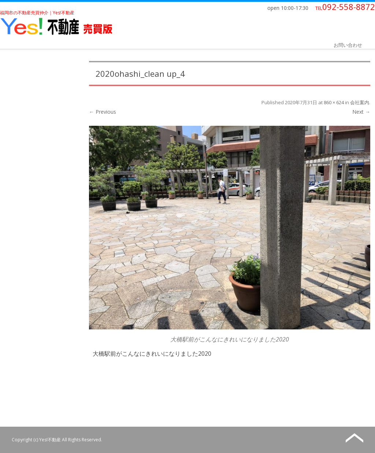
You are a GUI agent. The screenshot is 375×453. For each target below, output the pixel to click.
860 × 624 (334, 102)
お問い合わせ (348, 45)
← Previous (102, 111)
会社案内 (359, 102)
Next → (361, 111)
